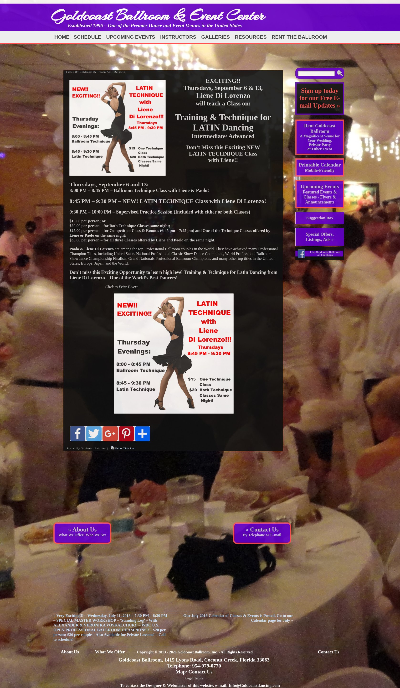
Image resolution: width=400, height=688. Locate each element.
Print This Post (125, 448)
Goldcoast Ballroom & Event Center (158, 15)
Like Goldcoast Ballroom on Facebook (325, 253)
